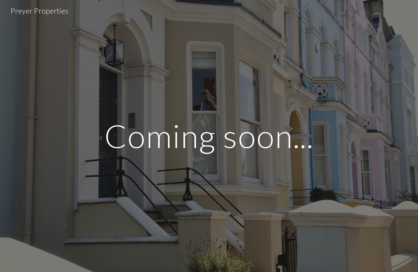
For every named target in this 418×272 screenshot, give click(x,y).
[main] (209, 136)
